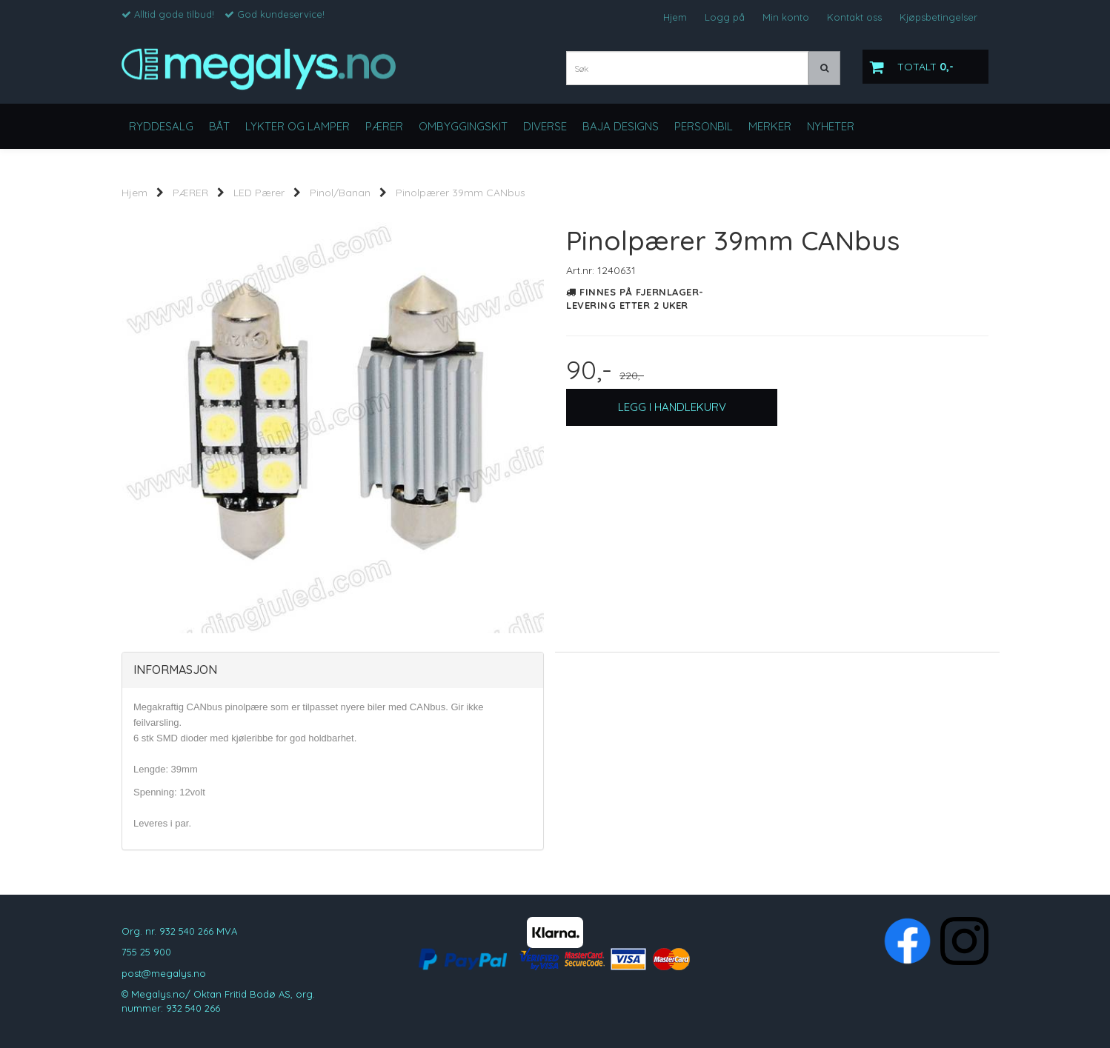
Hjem (675, 17)
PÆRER (190, 192)
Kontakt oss (854, 17)
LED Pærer (259, 192)
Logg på (725, 17)
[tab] (332, 670)
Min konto (785, 17)
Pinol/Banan (340, 192)
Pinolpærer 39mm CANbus (460, 192)
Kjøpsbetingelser (938, 17)
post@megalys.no (164, 973)
